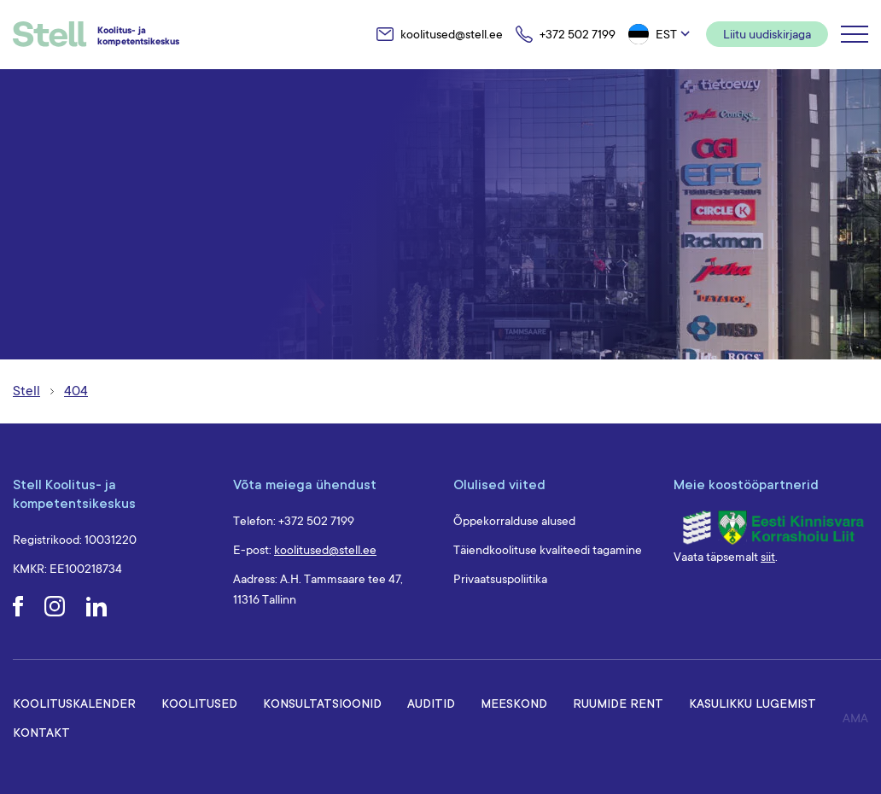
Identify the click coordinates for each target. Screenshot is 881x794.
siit (768, 556)
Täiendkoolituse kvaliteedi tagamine (547, 550)
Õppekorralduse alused (514, 520)
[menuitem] (660, 34)
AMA (855, 718)
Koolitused (199, 703)
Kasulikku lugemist (752, 703)
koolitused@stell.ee (325, 550)
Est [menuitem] (666, 34)
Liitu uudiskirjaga (767, 34)
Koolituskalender (74, 703)
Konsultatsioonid (322, 703)
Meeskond (514, 703)
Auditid (431, 703)
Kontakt (41, 732)
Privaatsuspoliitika (500, 579)
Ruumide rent (618, 703)
